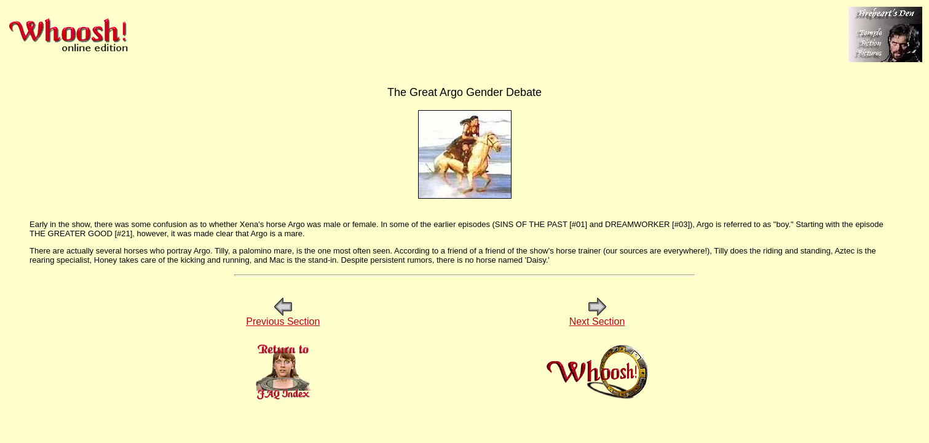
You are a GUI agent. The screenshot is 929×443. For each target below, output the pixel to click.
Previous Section (283, 317)
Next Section (597, 317)
